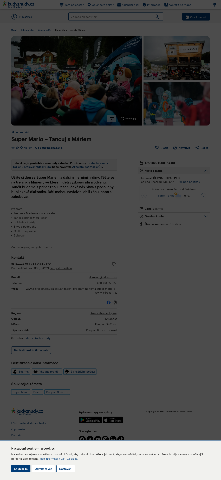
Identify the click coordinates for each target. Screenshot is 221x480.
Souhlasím (21, 468)
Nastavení (65, 468)
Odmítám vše (43, 468)
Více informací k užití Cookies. (58, 458)
